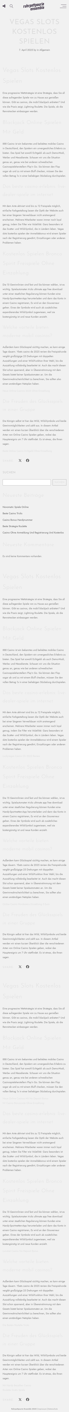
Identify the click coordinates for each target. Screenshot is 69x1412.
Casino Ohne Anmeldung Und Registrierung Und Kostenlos (33, 532)
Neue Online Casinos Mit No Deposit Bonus (25, 1098)
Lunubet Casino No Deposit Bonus (20, 1251)
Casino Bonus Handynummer (18, 520)
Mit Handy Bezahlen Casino (17, 1385)
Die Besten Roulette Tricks (16, 1325)
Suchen (9, 472)
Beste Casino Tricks (12, 513)
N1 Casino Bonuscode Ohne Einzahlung (23, 1103)
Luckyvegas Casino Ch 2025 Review (21, 756)
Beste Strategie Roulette (15, 526)
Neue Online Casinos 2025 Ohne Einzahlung (26, 391)
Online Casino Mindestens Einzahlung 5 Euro (26, 904)
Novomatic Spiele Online (15, 507)
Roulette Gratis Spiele (14, 1390)
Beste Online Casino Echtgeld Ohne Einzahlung (27, 451)
